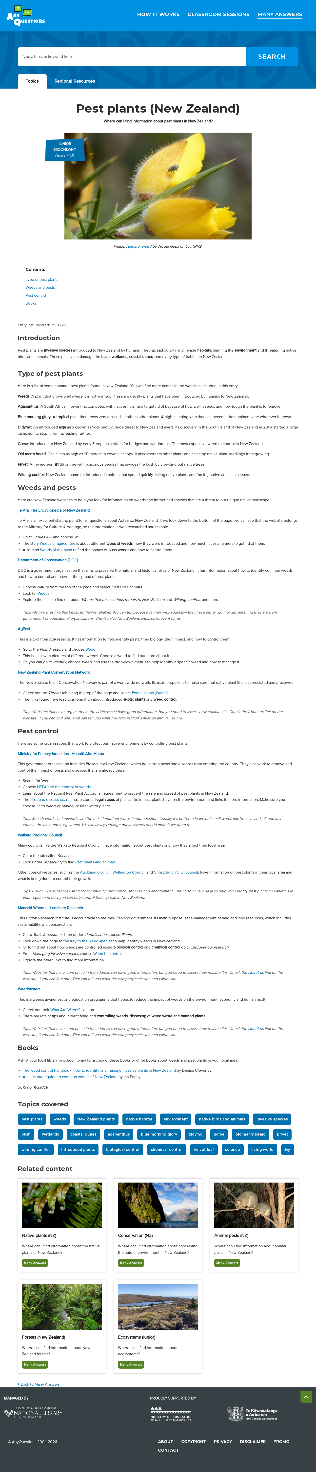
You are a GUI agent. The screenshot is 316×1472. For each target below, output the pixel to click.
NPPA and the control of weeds (64, 786)
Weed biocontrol (107, 953)
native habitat (139, 1119)
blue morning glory (159, 1134)
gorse (219, 1134)
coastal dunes (83, 1134)
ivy (287, 1149)
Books (31, 303)
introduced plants (78, 1149)
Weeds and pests (40, 287)
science (232, 1149)
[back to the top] (306, 1397)
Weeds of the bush (56, 549)
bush (26, 1134)
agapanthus (119, 1134)
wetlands (50, 1134)
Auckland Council (95, 872)
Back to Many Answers (39, 1384)
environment (176, 1119)
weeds (60, 1119)
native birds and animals (222, 1119)
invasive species (272, 1119)
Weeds (43, 593)
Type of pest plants (42, 279)
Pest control (36, 295)
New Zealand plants (96, 1119)
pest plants (31, 1119)
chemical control (167, 1149)
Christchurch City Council (176, 872)
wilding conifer (35, 1149)
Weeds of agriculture (57, 543)
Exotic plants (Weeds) (150, 692)
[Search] (272, 56)
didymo (195, 1134)
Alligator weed (138, 246)
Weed (90, 649)
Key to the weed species (91, 941)
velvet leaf (204, 1149)
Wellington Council (129, 872)
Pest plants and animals (95, 862)
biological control (122, 1149)
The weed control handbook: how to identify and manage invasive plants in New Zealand (99, 1070)
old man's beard (251, 1134)
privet (282, 1134)
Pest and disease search (51, 799)
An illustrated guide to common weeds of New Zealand (70, 1076)
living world (262, 1149)
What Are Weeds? (65, 1009)
